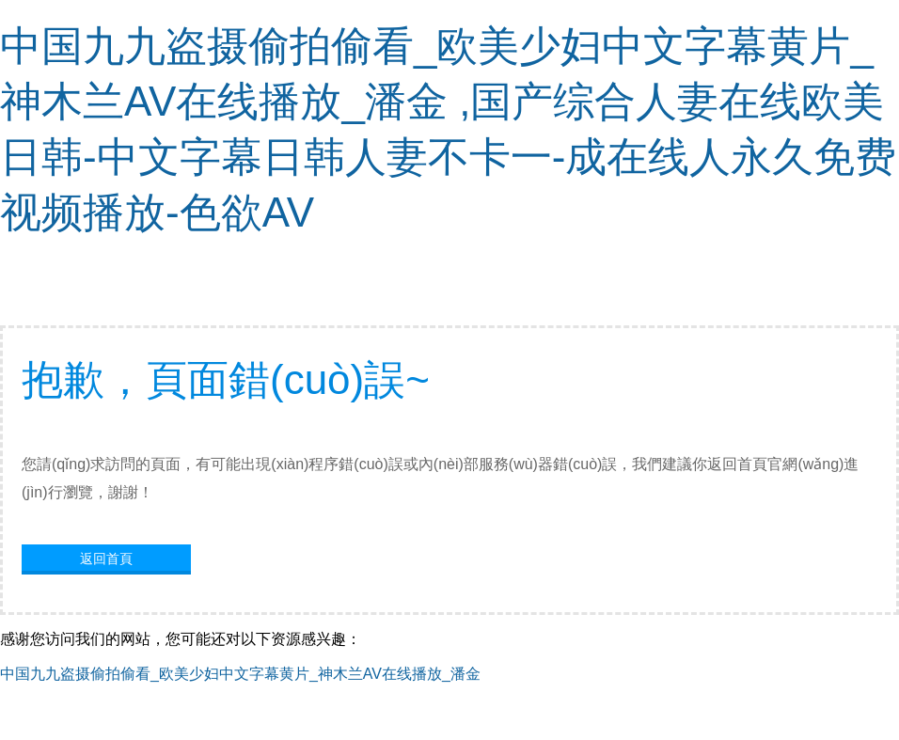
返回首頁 (106, 558)
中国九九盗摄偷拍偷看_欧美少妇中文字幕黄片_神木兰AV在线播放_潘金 (240, 674)
